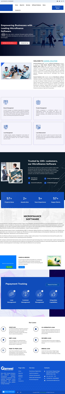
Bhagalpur (21, 360)
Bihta (55, 360)
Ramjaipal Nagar (50, 360)
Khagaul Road (44, 360)
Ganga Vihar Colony (42, 360)
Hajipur (24, 360)
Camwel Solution (42, 392)
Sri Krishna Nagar (49, 360)
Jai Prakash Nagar (51, 360)
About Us (22, 5)
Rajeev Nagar (56, 360)
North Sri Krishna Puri (36, 360)
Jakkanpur (48, 360)
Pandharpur (8, 360)
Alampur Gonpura (58, 360)
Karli (5, 360)
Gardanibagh (35, 360)
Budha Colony (34, 360)
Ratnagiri (9, 360)
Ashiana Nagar (53, 360)
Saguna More (47, 360)
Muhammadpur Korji (57, 360)
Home (16, 5)
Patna (26, 360)
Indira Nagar (37, 360)
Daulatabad (4, 360)
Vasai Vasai (11, 360)
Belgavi (13, 360)
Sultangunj (52, 360)
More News (9, 267)
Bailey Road (27, 360)
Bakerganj (63, 360)
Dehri (23, 360)
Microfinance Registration (35, 371)
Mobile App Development (35, 377)
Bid (3, 360)
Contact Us (17, 10)
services (28, 5)
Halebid (15, 360)
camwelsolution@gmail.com (53, 380)
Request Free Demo (52, 284)
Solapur (10, 360)
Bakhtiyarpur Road (60, 360)
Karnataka (12, 360)
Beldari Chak (59, 360)
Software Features (36, 5)
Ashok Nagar (40, 360)
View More (21, 267)
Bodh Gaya (22, 360)
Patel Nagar (45, 360)
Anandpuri (30, 360)
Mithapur (39, 360)
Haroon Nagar (43, 360)
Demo (44, 5)
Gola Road (46, 360)
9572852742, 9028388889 (8, 1)
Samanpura (32, 360)
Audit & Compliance (33, 373)
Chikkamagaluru (14, 360)
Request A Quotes (57, 7)
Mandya (17, 360)
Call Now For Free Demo (9, 43)
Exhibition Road (28, 360)
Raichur (18, 360)
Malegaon (6, 360)
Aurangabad (2, 360)
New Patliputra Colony (29, 360)
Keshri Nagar (33, 360)
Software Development (34, 375)
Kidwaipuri (31, 360)
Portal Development (33, 379)
